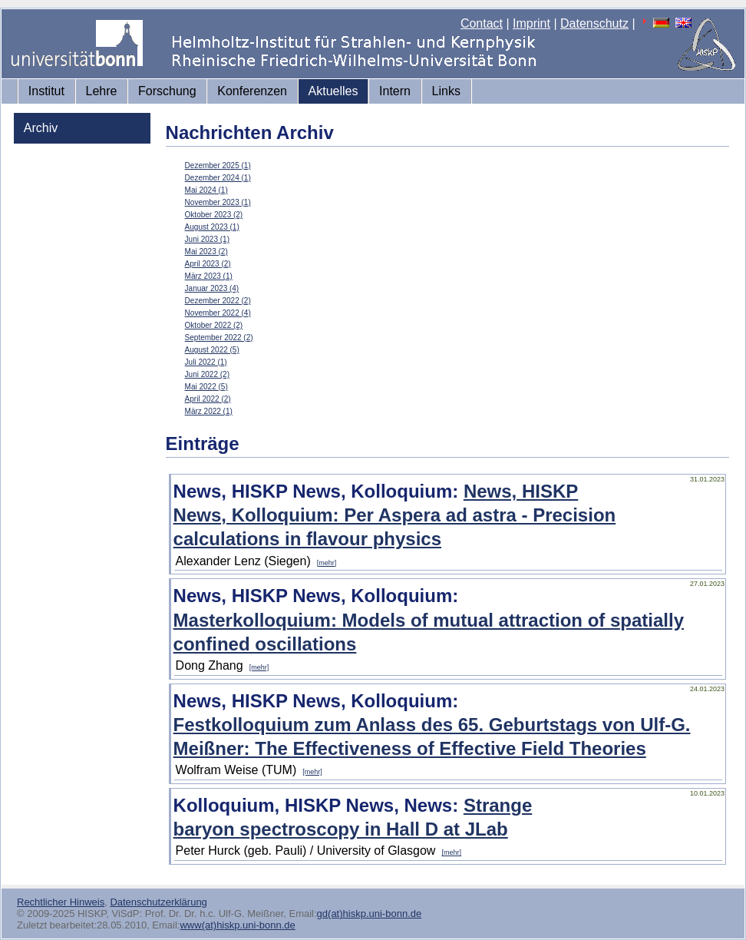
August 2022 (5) (212, 350)
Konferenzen (252, 91)
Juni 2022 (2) (207, 374)
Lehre (101, 91)
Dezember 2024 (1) (218, 178)
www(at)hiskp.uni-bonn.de (237, 925)
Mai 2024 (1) (206, 190)
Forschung (167, 91)
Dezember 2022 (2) (218, 300)
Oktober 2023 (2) (214, 214)
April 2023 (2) (208, 264)
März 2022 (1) (209, 411)
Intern (395, 91)
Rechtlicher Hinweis (60, 902)
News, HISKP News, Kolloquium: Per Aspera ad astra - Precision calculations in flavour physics (394, 515)
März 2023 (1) (209, 276)
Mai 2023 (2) (206, 251)
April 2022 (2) (208, 399)
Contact (481, 23)
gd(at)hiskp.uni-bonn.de (369, 913)
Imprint (531, 23)
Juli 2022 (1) (206, 362)
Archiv (41, 127)
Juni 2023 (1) (207, 239)
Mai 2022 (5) (206, 386)
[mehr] (327, 563)
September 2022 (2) (219, 337)
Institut (46, 91)
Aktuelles (333, 91)
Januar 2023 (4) (212, 288)
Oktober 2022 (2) (214, 325)
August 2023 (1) (212, 227)
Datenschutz (594, 23)
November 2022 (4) (218, 313)
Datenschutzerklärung (158, 902)
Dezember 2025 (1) (218, 165)
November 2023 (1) (218, 202)
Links (446, 91)
